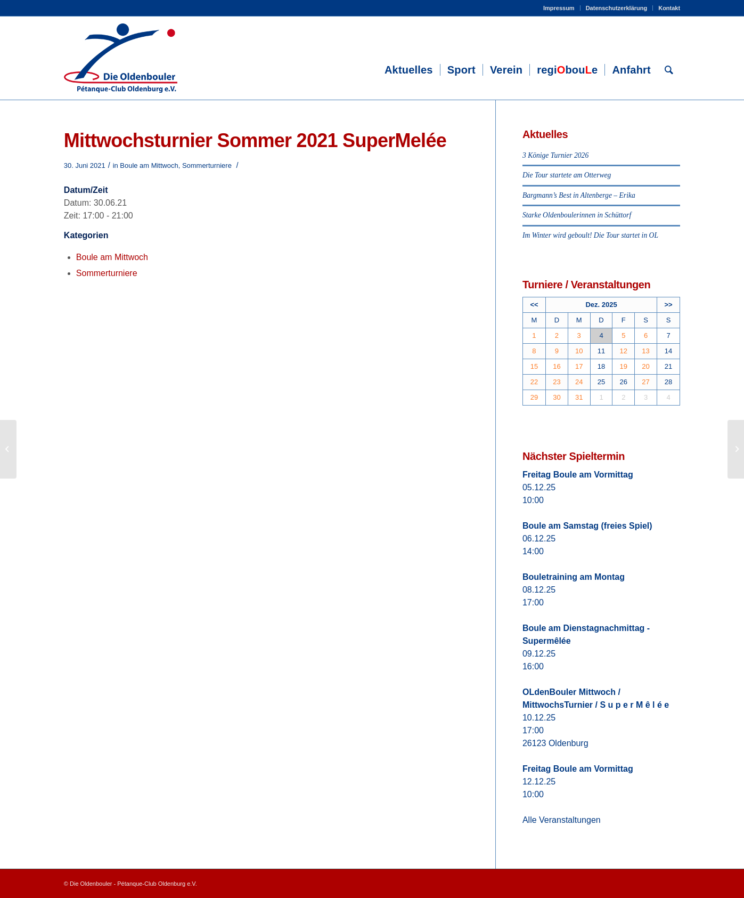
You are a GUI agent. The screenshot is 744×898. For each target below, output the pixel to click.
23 (556, 382)
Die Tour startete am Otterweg (566, 175)
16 (556, 366)
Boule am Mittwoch (149, 165)
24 (579, 382)
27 (645, 382)
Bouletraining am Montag (573, 576)
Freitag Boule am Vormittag (577, 474)
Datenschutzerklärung (617, 8)
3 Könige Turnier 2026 (555, 155)
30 (556, 397)
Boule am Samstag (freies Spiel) (587, 525)
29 (534, 397)
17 (579, 366)
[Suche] (669, 69)
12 (623, 351)
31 (579, 397)
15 (534, 366)
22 (534, 382)
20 (645, 366)
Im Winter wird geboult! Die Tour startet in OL (590, 235)
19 (623, 366)
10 (579, 351)
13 (645, 351)
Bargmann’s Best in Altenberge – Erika (578, 195)
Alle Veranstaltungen (561, 819)
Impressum (559, 8)
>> (668, 305)
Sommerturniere (207, 165)
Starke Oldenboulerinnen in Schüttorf (576, 215)
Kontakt (669, 8)
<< (534, 305)
